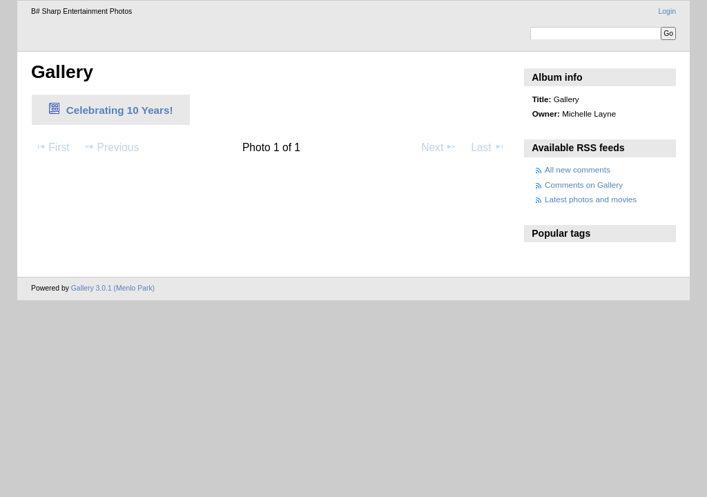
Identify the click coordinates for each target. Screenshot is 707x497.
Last (488, 147)
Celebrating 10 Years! (119, 110)
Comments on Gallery (584, 184)
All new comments (577, 169)
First (52, 147)
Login (667, 11)
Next (438, 147)
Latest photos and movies (591, 199)
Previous (111, 147)
